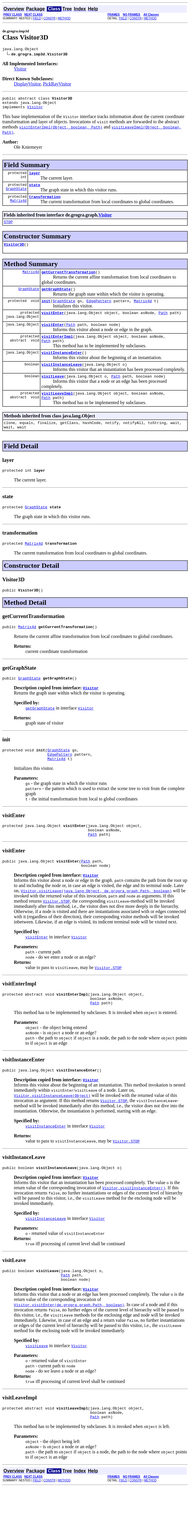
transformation (44, 202)
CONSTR (49, 18)
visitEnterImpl (57, 349)
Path (163, 323)
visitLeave (52, 392)
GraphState (16, 194)
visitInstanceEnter (61, 367)
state (34, 190)
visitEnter (52, 323)
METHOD (64, 18)
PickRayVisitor (57, 84)
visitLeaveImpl (57, 410)
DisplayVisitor (27, 84)
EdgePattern (98, 311)
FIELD (37, 18)
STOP (8, 228)
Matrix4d (18, 207)
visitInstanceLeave (61, 379)
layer (34, 177)
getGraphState (55, 298)
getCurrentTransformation (68, 280)
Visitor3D (14, 252)
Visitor (20, 69)
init (45, 311)
